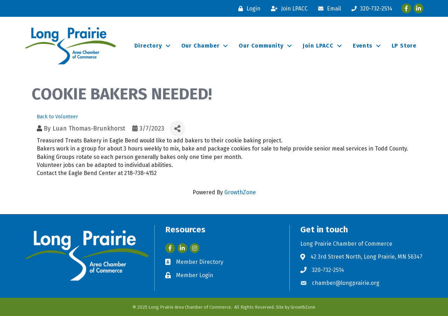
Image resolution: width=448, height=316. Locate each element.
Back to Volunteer (57, 117)
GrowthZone (240, 192)
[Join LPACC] (287, 9)
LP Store (404, 45)
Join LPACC (318, 45)
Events (362, 45)
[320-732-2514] (370, 9)
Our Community (261, 45)
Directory (148, 45)
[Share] (177, 128)
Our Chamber (200, 45)
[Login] (247, 9)
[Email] (328, 9)
